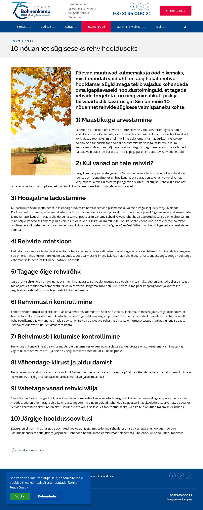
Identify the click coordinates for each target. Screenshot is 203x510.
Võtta (19, 496)
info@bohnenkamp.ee (179, 499)
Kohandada (47, 496)
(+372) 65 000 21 (132, 13)
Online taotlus (175, 11)
